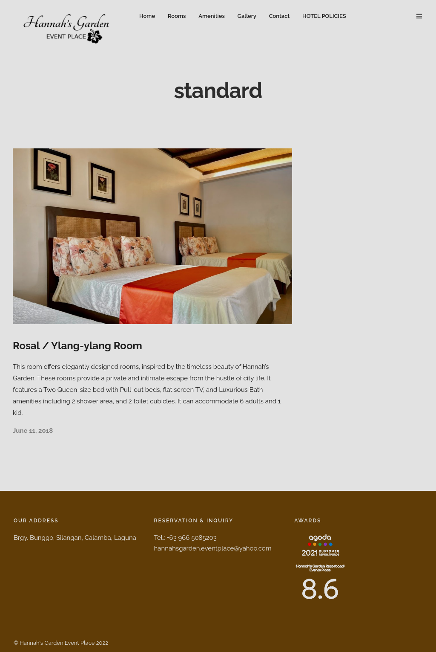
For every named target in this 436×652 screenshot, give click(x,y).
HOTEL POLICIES (324, 16)
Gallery (247, 16)
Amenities (211, 16)
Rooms (177, 16)
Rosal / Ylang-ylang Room (77, 345)
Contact (279, 16)
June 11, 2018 (33, 431)
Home (147, 16)
